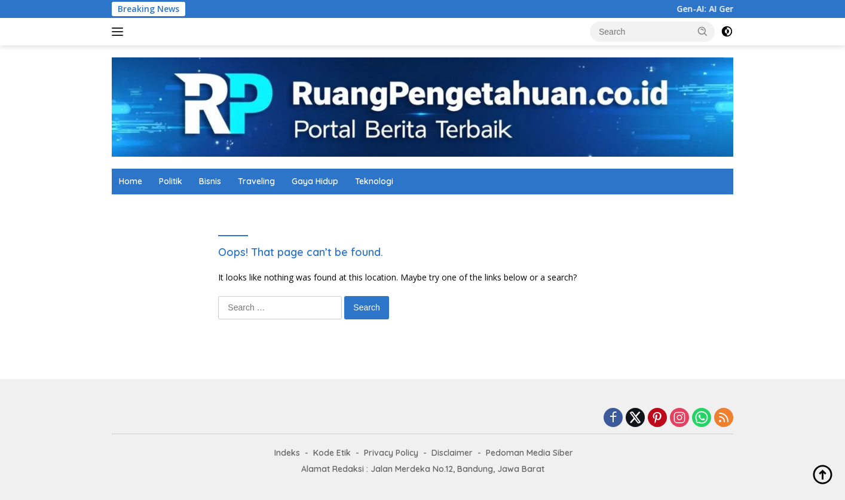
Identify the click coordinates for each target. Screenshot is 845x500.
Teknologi (374, 181)
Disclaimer (452, 452)
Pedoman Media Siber (529, 452)
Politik (170, 181)
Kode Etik (332, 452)
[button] (703, 31)
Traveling (256, 181)
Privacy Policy (391, 452)
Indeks (287, 452)
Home (130, 181)
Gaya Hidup (315, 181)
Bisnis (210, 181)
